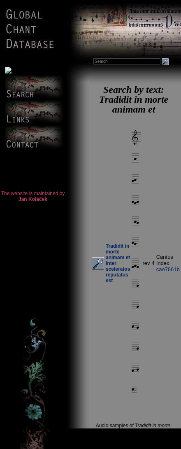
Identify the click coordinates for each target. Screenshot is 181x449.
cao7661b (168, 269)
